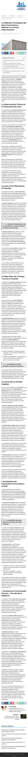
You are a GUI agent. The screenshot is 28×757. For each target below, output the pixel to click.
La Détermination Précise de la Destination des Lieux (13, 61)
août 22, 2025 (6, 33)
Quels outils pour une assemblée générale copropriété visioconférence (11, 739)
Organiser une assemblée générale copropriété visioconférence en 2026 (12, 730)
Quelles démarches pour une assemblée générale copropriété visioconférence (13, 747)
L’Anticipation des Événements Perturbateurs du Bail (13, 68)
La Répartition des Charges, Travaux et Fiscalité (13, 65)
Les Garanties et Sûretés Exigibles (10, 66)
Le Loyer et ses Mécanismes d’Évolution (12, 63)
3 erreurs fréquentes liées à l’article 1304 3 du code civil (13, 743)
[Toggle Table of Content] (23, 58)
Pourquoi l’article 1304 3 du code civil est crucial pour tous (13, 734)
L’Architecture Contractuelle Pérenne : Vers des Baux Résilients (13, 71)
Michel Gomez (14, 33)
